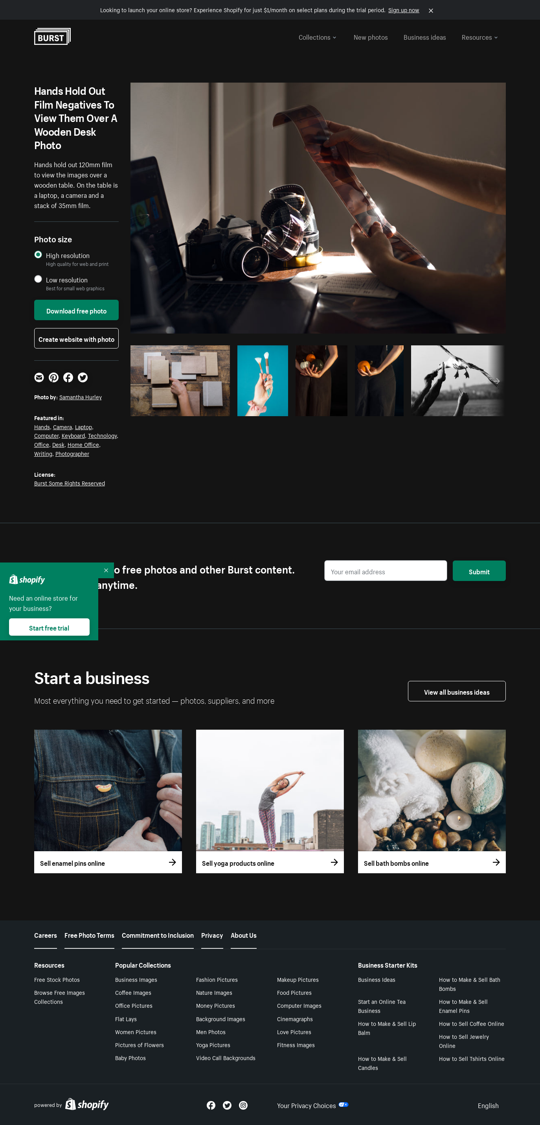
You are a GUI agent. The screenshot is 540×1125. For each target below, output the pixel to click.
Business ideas (425, 36)
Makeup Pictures (298, 979)
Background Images (220, 1018)
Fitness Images (296, 1044)
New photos (371, 36)
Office (41, 444)
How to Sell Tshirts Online (472, 1058)
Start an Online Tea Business (382, 1005)
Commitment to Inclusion (158, 934)
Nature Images (214, 992)
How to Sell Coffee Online (471, 1023)
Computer (46, 435)
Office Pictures (133, 1005)
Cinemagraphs (295, 1018)
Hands (42, 426)
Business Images (136, 979)
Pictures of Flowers (139, 1044)
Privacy (212, 934)
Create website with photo (76, 338)
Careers (45, 934)
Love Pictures (294, 1031)
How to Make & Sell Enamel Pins (463, 1005)
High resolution (68, 255)
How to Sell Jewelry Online (464, 1040)
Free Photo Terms (89, 934)
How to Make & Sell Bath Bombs (469, 983)
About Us (244, 934)
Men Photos (211, 1031)
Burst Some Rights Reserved (69, 482)
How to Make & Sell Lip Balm (387, 1027)
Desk (58, 444)
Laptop (83, 426)
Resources (480, 36)
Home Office (83, 444)
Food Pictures (294, 992)
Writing (43, 453)
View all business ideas (457, 691)
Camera (62, 426)
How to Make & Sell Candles (382, 1063)
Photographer (72, 453)
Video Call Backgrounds (225, 1057)
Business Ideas (376, 979)
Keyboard (73, 435)
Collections (317, 36)
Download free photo (76, 310)
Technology (102, 435)
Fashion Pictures (217, 979)
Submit (479, 571)
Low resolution (67, 279)
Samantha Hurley (80, 396)
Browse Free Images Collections (59, 996)
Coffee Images (133, 992)
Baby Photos (130, 1057)
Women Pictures (135, 1031)
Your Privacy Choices (313, 1104)
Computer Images (299, 1005)
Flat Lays (126, 1018)
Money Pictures (215, 1005)
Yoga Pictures (213, 1044)
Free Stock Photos (57, 979)
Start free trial (49, 627)
